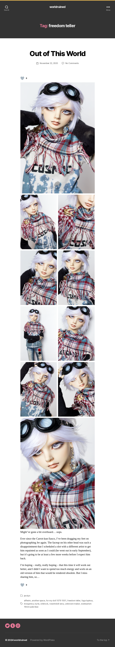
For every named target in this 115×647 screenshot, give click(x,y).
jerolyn (27, 595)
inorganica (29, 603)
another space (39, 600)
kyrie (37, 603)
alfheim (27, 600)
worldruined (57, 7)
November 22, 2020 (48, 63)
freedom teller (75, 600)
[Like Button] (22, 78)
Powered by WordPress (43, 639)
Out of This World (57, 53)
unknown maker (72, 603)
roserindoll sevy (56, 603)
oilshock (44, 603)
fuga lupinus (88, 600)
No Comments (72, 63)
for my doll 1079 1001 (57, 600)
